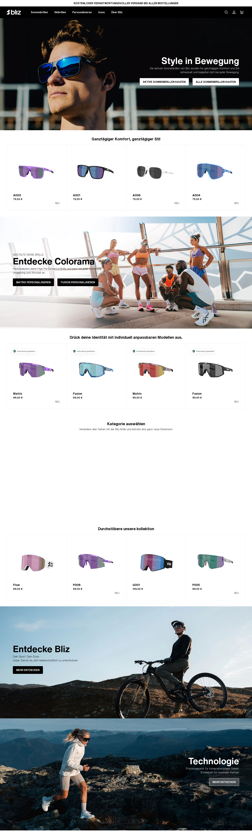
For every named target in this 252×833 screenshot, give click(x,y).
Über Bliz (116, 12)
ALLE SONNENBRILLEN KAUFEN (216, 82)
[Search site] (226, 12)
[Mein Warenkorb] (242, 12)
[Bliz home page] (16, 12)
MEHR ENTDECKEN (28, 670)
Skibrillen (60, 12)
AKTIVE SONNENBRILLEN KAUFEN (164, 82)
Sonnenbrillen (39, 12)
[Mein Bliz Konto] (234, 12)
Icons (101, 12)
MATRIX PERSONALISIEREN (33, 282)
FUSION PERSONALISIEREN (78, 282)
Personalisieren (82, 12)
